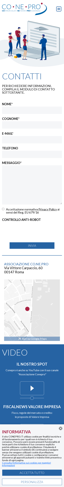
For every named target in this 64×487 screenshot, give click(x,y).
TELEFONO (10, 148)
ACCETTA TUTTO (32, 473)
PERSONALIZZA (32, 482)
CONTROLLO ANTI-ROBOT (21, 219)
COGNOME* (10, 118)
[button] (59, 8)
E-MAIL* (7, 133)
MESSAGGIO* (12, 162)
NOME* (7, 104)
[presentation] (28, 228)
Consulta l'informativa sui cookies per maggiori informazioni (26, 464)
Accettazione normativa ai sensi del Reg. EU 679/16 (33, 211)
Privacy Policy (47, 209)
